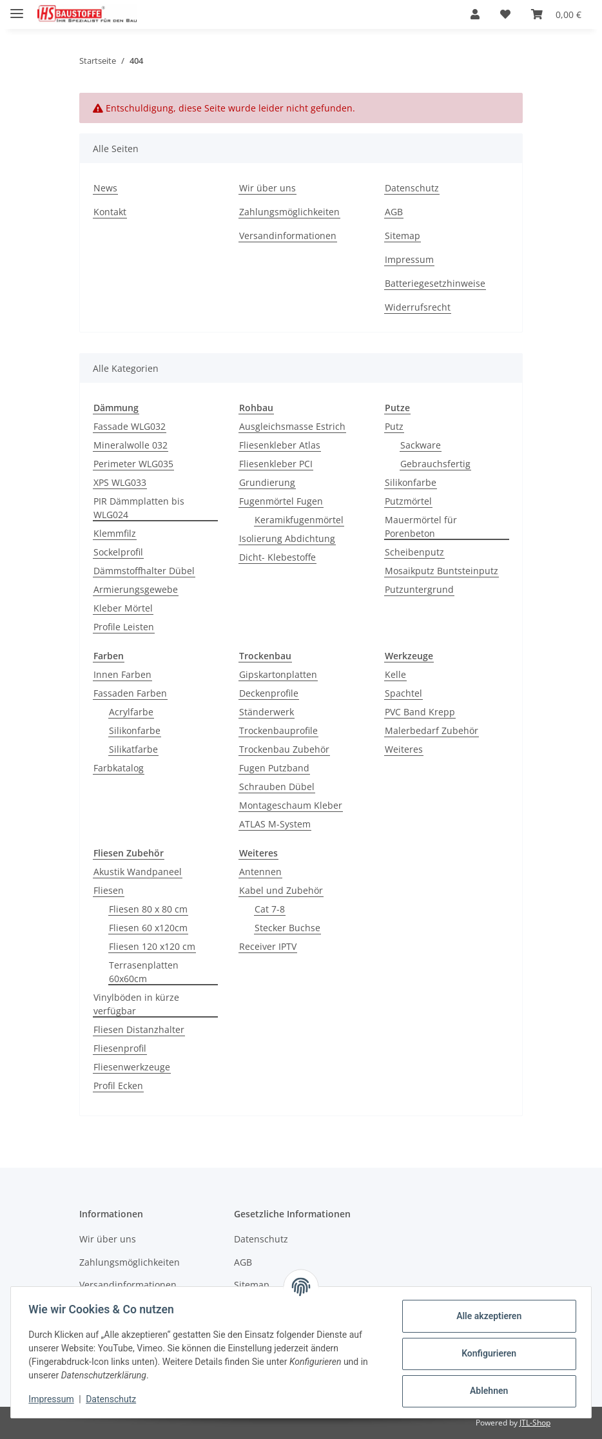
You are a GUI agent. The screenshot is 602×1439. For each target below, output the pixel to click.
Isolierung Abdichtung (287, 538)
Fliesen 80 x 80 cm (148, 909)
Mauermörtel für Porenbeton (421, 526)
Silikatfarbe (133, 749)
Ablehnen (486, 1391)
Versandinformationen (287, 235)
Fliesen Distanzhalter (138, 1029)
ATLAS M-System (275, 824)
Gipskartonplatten (278, 674)
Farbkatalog (118, 768)
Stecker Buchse (287, 928)
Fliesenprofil (119, 1048)
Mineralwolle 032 (130, 445)
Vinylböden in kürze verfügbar (136, 1004)
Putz (394, 426)
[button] (475, 14)
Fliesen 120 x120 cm (152, 946)
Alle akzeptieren (485, 1316)
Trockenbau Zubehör (284, 749)
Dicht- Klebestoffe (277, 557)
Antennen (260, 871)
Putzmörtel (408, 501)
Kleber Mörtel (123, 608)
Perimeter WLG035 (133, 464)
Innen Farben (122, 674)
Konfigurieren (485, 1353)
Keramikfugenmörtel (299, 520)
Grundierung (267, 482)
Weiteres (404, 749)
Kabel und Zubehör (281, 890)
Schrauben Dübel (277, 786)
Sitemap (402, 235)
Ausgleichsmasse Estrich (292, 426)
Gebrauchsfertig (435, 464)
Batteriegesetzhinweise (435, 283)
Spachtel (403, 693)
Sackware (420, 445)
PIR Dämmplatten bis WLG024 (138, 508)
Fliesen (108, 890)
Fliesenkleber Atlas (279, 445)
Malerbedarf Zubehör (431, 730)
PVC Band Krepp (420, 712)
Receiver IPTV (267, 946)
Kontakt (109, 212)
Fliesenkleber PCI (276, 464)
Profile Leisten (123, 627)
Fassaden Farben (130, 693)
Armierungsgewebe (135, 589)
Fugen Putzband (274, 768)
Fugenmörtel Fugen (281, 501)
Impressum (54, 1399)
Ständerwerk (266, 712)
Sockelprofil (118, 552)
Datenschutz (114, 1399)
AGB (394, 212)
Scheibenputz (414, 552)
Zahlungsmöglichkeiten (289, 212)
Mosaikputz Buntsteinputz (441, 571)
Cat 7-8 (270, 909)
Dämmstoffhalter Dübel (144, 571)
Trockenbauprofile (278, 730)
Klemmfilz (114, 533)
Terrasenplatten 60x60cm (144, 972)
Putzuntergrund (419, 589)
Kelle (395, 674)
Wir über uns (267, 188)
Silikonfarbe (410, 482)
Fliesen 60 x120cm (148, 928)
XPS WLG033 (119, 482)
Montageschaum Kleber (290, 805)
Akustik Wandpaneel (137, 871)
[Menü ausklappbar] (16, 8)
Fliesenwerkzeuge (131, 1067)
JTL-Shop (534, 1422)
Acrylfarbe (131, 712)
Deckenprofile (268, 693)
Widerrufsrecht (418, 307)
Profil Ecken (118, 1085)
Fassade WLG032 (129, 426)
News (105, 188)
